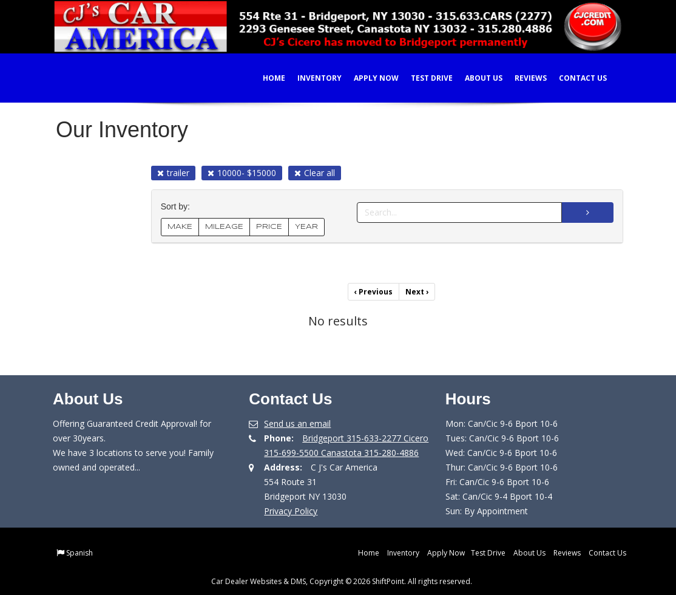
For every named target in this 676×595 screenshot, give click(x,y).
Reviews (523, 78)
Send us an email (297, 423)
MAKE (179, 226)
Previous (373, 292)
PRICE (269, 226)
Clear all (314, 172)
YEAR (306, 226)
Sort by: (178, 206)
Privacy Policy (290, 511)
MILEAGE (224, 226)
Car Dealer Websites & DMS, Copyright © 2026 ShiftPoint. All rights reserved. (341, 581)
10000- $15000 (242, 172)
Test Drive (424, 78)
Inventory (311, 78)
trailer (173, 172)
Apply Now (368, 78)
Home (266, 78)
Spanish (79, 553)
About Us (476, 78)
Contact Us (575, 78)
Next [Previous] (416, 292)
